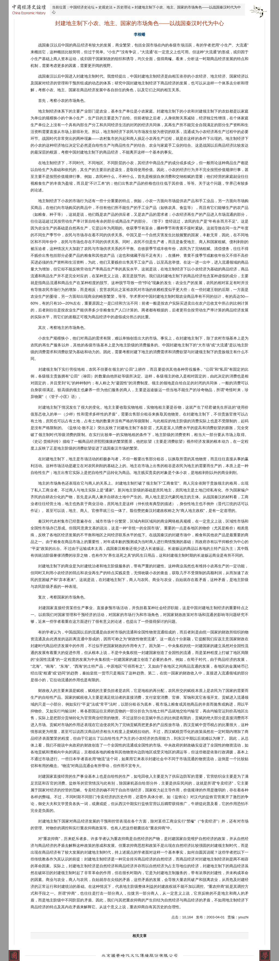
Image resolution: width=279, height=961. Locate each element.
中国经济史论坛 (82, 7)
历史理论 (124, 7)
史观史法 (105, 7)
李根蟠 (139, 34)
